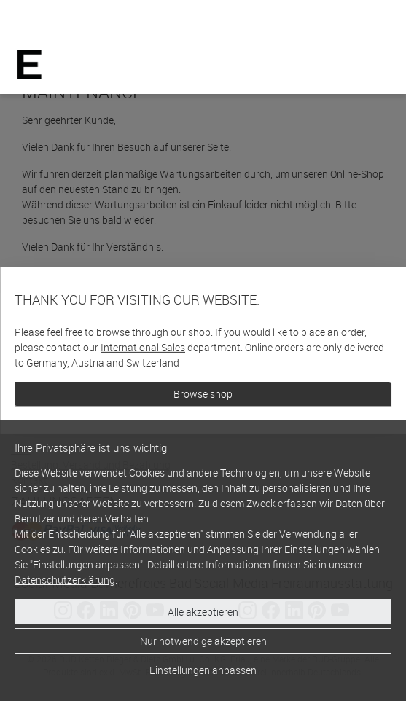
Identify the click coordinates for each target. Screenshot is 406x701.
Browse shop (203, 394)
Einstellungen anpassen (203, 670)
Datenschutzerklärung (65, 580)
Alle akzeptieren (203, 612)
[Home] (29, 64)
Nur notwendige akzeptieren (203, 641)
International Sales (143, 347)
